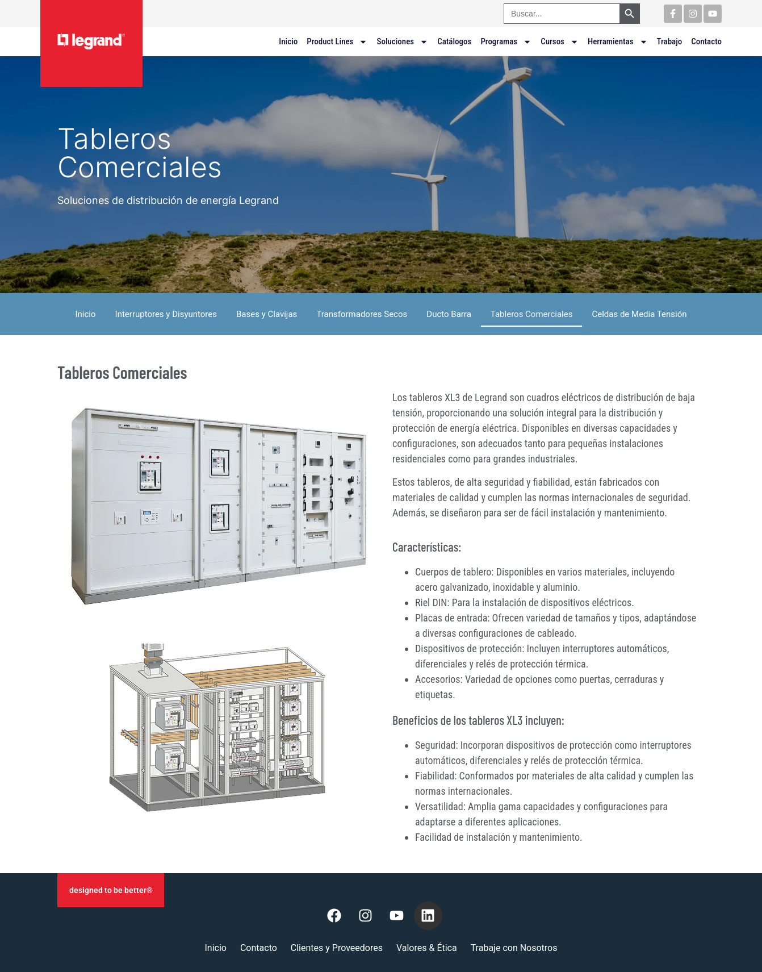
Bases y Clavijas (266, 314)
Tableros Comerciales (532, 314)
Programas (505, 41)
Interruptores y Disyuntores (166, 314)
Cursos (560, 41)
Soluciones (402, 41)
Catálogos (454, 41)
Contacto (706, 41)
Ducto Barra (448, 314)
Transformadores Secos (361, 314)
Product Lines (337, 41)
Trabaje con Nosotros (514, 947)
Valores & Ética (426, 947)
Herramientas (618, 41)
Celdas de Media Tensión (639, 314)
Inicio (288, 41)
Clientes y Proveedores (337, 947)
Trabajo (670, 41)
